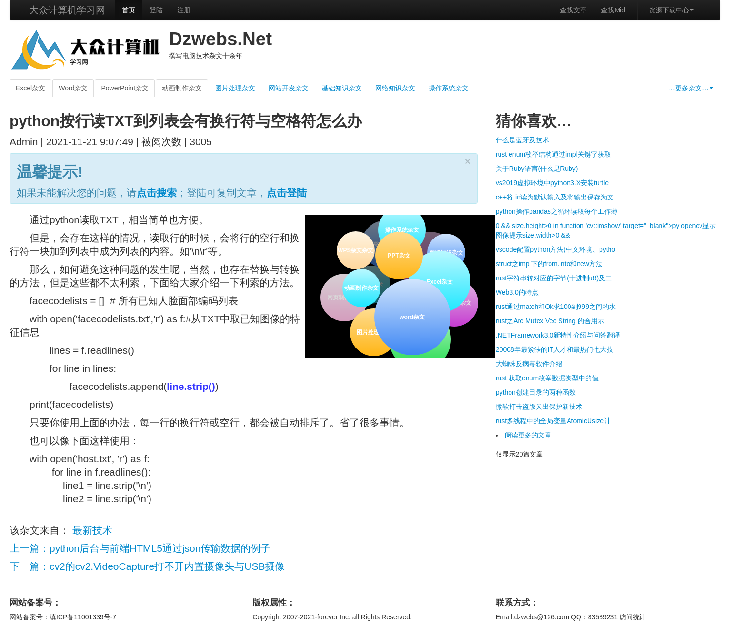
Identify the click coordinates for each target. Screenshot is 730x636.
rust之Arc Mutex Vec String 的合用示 (550, 321)
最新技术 (92, 530)
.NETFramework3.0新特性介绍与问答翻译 (558, 335)
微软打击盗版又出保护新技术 (539, 406)
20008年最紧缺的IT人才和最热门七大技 (554, 349)
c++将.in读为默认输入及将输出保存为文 (555, 197)
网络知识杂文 (395, 88)
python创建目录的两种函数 (536, 392)
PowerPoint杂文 (125, 88)
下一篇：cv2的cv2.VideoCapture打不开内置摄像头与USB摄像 (147, 566)
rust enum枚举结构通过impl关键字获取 (553, 154)
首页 (128, 10)
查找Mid (613, 10)
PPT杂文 (398, 255)
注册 (183, 10)
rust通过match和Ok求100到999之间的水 (556, 306)
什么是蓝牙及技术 (522, 140)
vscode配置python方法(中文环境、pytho (555, 249)
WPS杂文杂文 (355, 250)
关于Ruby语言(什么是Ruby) (537, 168)
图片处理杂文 (235, 88)
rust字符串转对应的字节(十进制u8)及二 (554, 278)
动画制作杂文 (182, 88)
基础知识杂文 (342, 88)
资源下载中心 (671, 10)
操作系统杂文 (449, 88)
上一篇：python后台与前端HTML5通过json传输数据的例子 (140, 548)
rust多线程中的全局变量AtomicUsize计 (553, 421)
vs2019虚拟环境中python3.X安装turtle (552, 183)
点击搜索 (157, 192)
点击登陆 (287, 192)
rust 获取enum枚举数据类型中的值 (547, 378)
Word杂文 (73, 88)
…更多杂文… (691, 88)
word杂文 (411, 316)
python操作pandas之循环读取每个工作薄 (557, 211)
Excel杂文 (30, 88)
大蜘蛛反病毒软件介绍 (529, 364)
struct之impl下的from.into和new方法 (549, 264)
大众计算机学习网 (67, 10)
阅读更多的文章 (528, 435)
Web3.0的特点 (517, 292)
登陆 (156, 10)
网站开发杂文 (289, 88)
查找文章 (573, 10)
